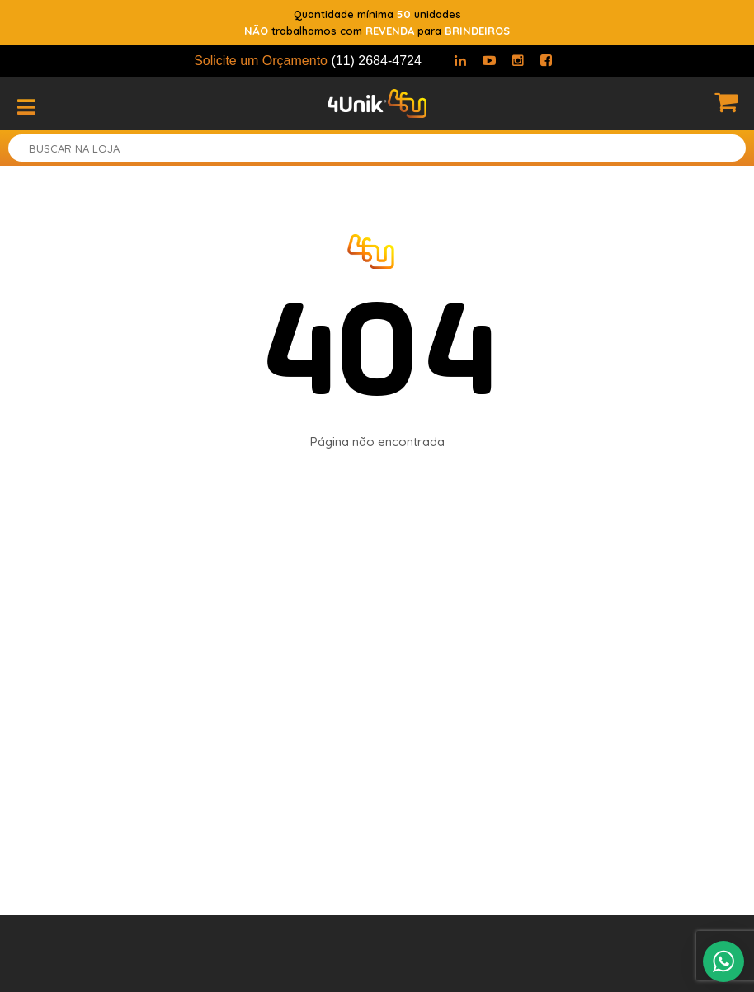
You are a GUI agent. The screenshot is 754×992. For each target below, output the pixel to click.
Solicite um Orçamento (308, 61)
